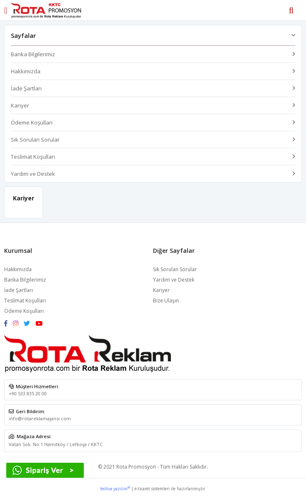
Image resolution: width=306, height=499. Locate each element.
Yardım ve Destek (33, 173)
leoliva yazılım (115, 489)
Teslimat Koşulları (33, 156)
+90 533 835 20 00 (28, 393)
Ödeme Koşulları (32, 122)
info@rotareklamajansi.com (40, 418)
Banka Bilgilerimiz (33, 54)
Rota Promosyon (136, 466)
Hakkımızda (25, 71)
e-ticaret (142, 489)
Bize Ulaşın (166, 300)
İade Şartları (26, 88)
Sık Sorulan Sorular (35, 139)
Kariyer (20, 105)
